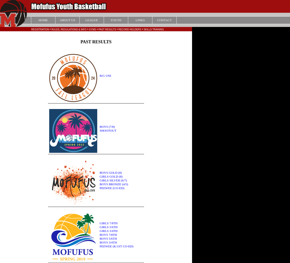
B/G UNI (105, 75)
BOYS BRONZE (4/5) (114, 184)
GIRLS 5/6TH (109, 227)
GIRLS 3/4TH (109, 231)
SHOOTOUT (108, 130)
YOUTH (115, 20)
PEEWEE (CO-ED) (112, 188)
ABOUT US (67, 20)
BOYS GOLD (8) (111, 172)
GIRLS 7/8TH (109, 223)
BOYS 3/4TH (108, 242)
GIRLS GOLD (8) (111, 176)
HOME (43, 20)
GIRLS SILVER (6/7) (113, 180)
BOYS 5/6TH (108, 238)
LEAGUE (91, 20)
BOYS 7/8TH (108, 235)
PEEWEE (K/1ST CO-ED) (116, 246)
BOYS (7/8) (107, 126)
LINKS (140, 20)
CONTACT (164, 20)
